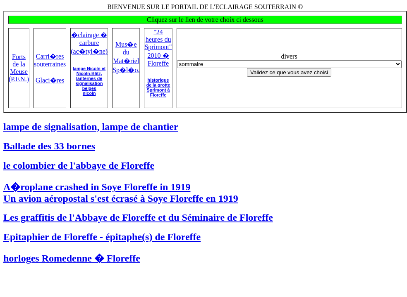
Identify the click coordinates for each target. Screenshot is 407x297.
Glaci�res (50, 80)
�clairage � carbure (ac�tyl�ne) (89, 43)
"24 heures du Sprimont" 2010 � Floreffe (158, 47)
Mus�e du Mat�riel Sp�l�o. (126, 57)
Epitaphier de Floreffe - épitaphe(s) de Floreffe (102, 236)
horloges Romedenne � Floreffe (71, 258)
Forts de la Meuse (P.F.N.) (19, 67)
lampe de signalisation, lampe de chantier (90, 126)
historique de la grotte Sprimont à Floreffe (158, 87)
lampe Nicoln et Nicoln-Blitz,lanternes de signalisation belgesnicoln (89, 81)
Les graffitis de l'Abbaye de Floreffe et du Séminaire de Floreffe (138, 217)
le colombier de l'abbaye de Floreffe (78, 165)
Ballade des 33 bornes (49, 146)
